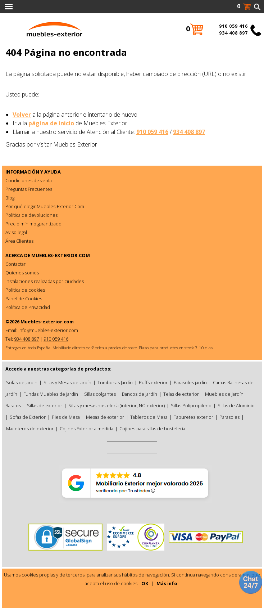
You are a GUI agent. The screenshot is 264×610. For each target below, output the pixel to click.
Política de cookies (25, 290)
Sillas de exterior (44, 405)
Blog (9, 197)
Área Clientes (19, 241)
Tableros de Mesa (149, 417)
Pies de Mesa (66, 417)
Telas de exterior (181, 394)
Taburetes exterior (193, 417)
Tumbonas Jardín (115, 382)
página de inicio (51, 123)
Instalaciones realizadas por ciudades (44, 281)
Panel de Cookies (23, 298)
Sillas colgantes (100, 394)
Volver (22, 114)
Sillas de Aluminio (236, 405)
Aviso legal (16, 232)
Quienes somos (22, 272)
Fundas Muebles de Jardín (50, 394)
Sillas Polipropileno (191, 405)
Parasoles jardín (190, 382)
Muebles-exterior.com (47, 321)
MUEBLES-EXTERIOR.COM (60, 255)
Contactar (15, 264)
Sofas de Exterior (28, 417)
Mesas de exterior (105, 417)
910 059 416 (152, 132)
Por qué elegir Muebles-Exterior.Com (44, 206)
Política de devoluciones (31, 215)
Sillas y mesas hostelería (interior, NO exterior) (116, 405)
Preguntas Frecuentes (28, 189)
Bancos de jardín (139, 394)
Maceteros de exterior (30, 428)
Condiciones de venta (28, 180)
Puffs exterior (153, 382)
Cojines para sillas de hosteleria (152, 428)
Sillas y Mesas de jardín (67, 382)
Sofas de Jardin (21, 382)
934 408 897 (189, 132)
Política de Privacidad (27, 307)
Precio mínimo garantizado (33, 223)
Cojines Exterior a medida (86, 428)
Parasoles (229, 417)
